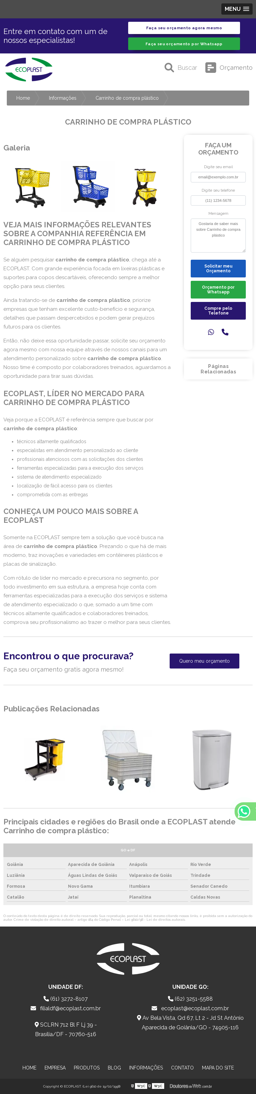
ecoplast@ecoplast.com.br (190, 1008)
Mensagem (218, 213)
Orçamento (229, 68)
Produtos (87, 1068)
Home (29, 1068)
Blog (114, 1068)
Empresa (55, 1068)
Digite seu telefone (218, 190)
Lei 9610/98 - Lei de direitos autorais (155, 919)
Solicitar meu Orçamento (218, 268)
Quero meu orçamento (204, 661)
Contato (182, 1068)
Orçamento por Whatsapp (218, 289)
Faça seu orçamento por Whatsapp (184, 44)
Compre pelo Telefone (218, 311)
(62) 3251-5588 (190, 999)
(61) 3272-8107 (66, 999)
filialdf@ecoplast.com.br (66, 1008)
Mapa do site (218, 1068)
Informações (146, 1068)
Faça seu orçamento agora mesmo (184, 28)
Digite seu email (218, 166)
